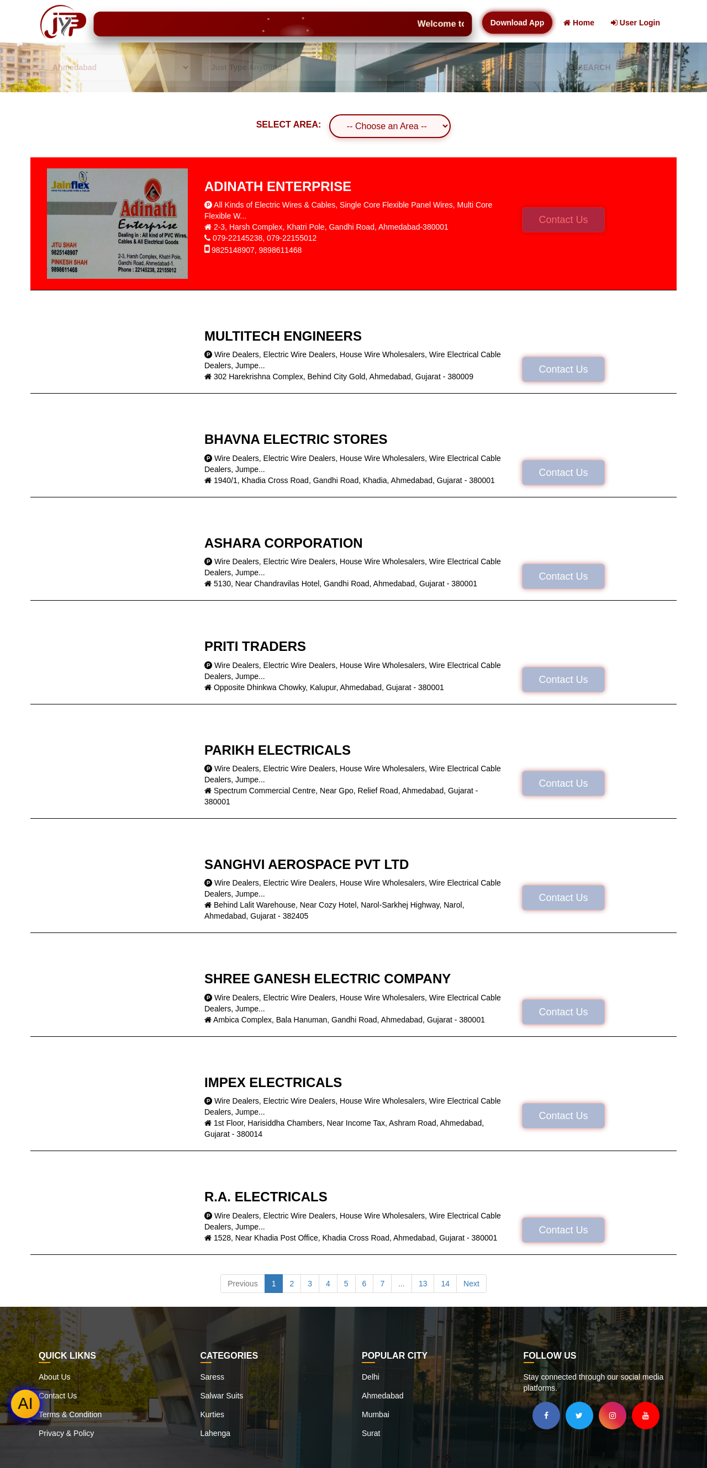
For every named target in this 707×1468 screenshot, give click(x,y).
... (401, 1283)
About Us (55, 1376)
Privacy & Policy (66, 1433)
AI (25, 1404)
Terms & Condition (70, 1414)
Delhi (370, 1376)
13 (423, 1283)
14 (445, 1283)
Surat (371, 1433)
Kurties (213, 1414)
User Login (635, 22)
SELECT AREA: (288, 124)
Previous (242, 1283)
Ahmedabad (383, 1395)
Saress (213, 1376)
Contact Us (563, 219)
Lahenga (216, 1433)
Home (578, 22)
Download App (517, 22)
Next (471, 1283)
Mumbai (375, 1414)
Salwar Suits (222, 1395)
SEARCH (589, 67)
